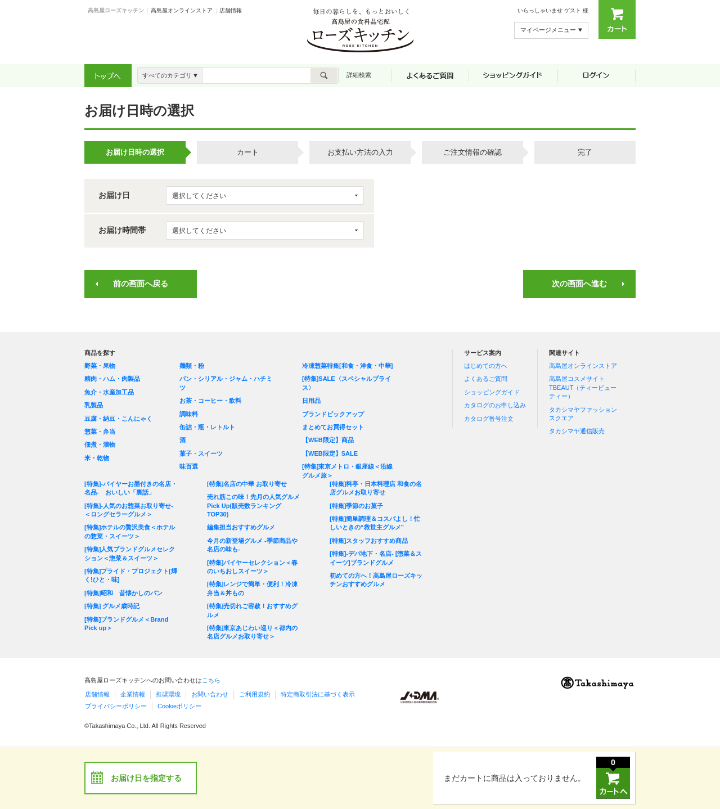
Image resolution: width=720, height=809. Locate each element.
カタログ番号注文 (489, 418)
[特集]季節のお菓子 (356, 505)
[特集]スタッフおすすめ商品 (369, 540)
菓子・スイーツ (201, 453)
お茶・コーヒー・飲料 (210, 400)
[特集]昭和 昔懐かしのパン (123, 593)
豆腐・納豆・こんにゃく (118, 418)
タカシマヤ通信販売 (577, 431)
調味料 (188, 414)
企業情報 (132, 694)
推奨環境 (168, 694)
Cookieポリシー (179, 706)
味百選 (188, 466)
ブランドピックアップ (333, 414)
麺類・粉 (191, 365)
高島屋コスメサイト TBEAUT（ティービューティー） (582, 387)
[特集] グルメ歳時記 (112, 606)
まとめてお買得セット (333, 427)
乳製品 (93, 405)
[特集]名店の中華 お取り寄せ (247, 483)
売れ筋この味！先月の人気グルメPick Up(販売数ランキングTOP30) (253, 505)
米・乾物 (96, 458)
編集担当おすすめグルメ (241, 527)
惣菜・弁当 (99, 431)
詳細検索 (358, 74)
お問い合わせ (209, 694)
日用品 (311, 400)
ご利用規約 (254, 694)
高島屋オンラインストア (182, 10)
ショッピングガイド (492, 392)
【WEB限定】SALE (330, 453)
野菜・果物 (99, 365)
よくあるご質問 (485, 378)
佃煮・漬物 (99, 444)
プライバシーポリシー (116, 706)
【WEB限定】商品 (328, 440)
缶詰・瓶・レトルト (207, 427)
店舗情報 (230, 10)
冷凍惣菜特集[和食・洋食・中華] (347, 365)
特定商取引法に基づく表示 (318, 694)
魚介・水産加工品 (109, 392)
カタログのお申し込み (495, 405)
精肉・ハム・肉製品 (112, 378)
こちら (211, 680)
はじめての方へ (485, 365)
